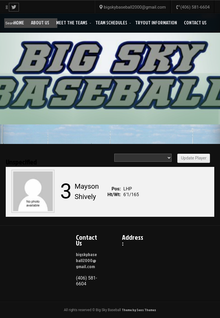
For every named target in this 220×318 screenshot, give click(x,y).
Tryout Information (156, 22)
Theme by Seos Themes (139, 309)
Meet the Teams (71, 22)
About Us (40, 22)
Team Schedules (111, 22)
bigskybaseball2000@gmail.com (86, 260)
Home (18, 22)
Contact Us (195, 22)
